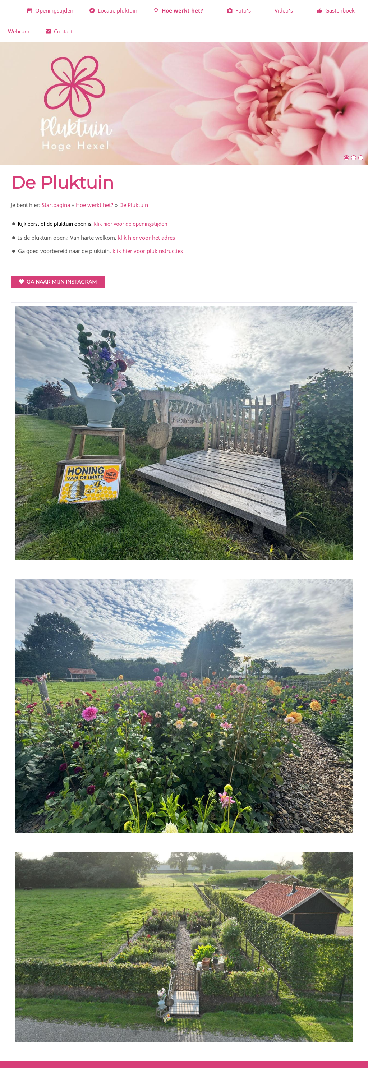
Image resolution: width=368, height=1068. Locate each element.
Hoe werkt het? (95, 204)
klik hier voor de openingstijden (130, 223)
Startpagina (56, 204)
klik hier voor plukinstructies (147, 250)
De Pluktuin (133, 204)
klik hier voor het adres (146, 237)
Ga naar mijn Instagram (58, 281)
